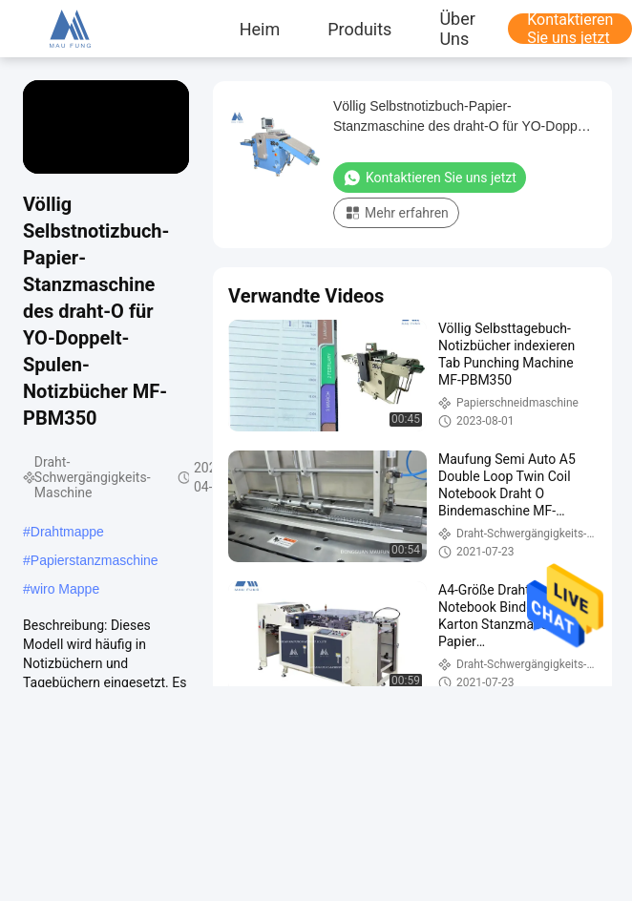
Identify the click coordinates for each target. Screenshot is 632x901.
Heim (260, 28)
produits (359, 28)
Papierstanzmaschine (94, 560)
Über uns (456, 28)
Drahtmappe (67, 531)
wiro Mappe (65, 589)
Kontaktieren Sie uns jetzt (429, 177)
